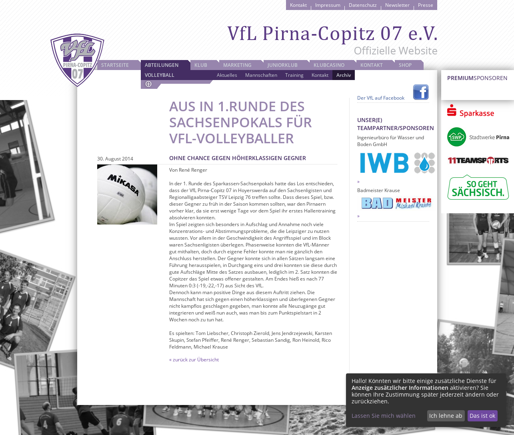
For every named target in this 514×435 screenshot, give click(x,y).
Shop (405, 65)
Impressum (327, 5)
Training (294, 75)
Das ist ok (482, 415)
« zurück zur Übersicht (194, 359)
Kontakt (298, 5)
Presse (425, 5)
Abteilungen (161, 65)
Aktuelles (227, 75)
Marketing (237, 65)
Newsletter (397, 5)
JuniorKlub (283, 65)
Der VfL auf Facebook (380, 97)
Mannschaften (261, 75)
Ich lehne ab (445, 415)
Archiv (343, 75)
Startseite (115, 65)
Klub (200, 65)
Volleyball (159, 75)
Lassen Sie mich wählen (384, 415)
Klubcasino (329, 65)
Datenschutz (363, 5)
